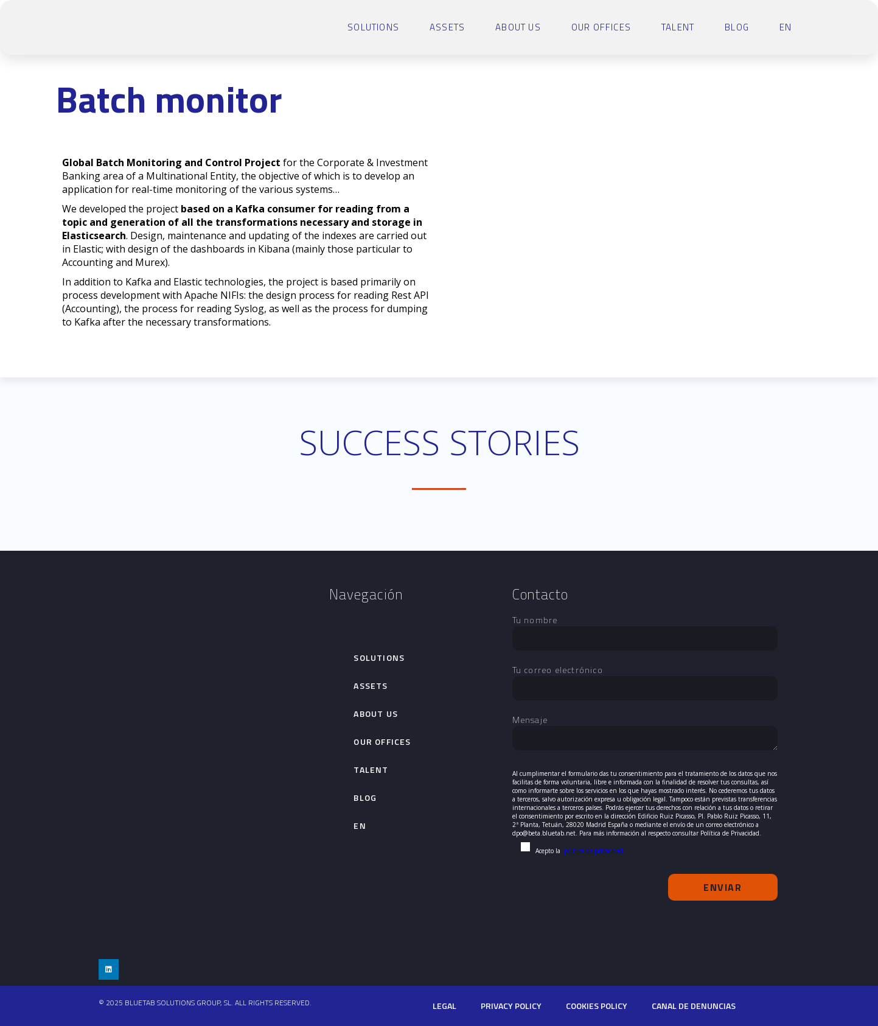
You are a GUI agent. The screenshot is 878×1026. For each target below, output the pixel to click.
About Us (518, 27)
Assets (447, 27)
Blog (737, 27)
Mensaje (645, 733)
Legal (444, 1005)
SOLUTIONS (373, 27)
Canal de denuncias (694, 1005)
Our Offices (601, 27)
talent (677, 27)
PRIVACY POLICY (511, 1005)
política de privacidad (593, 850)
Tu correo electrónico (645, 679)
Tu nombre (645, 629)
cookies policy (596, 1005)
